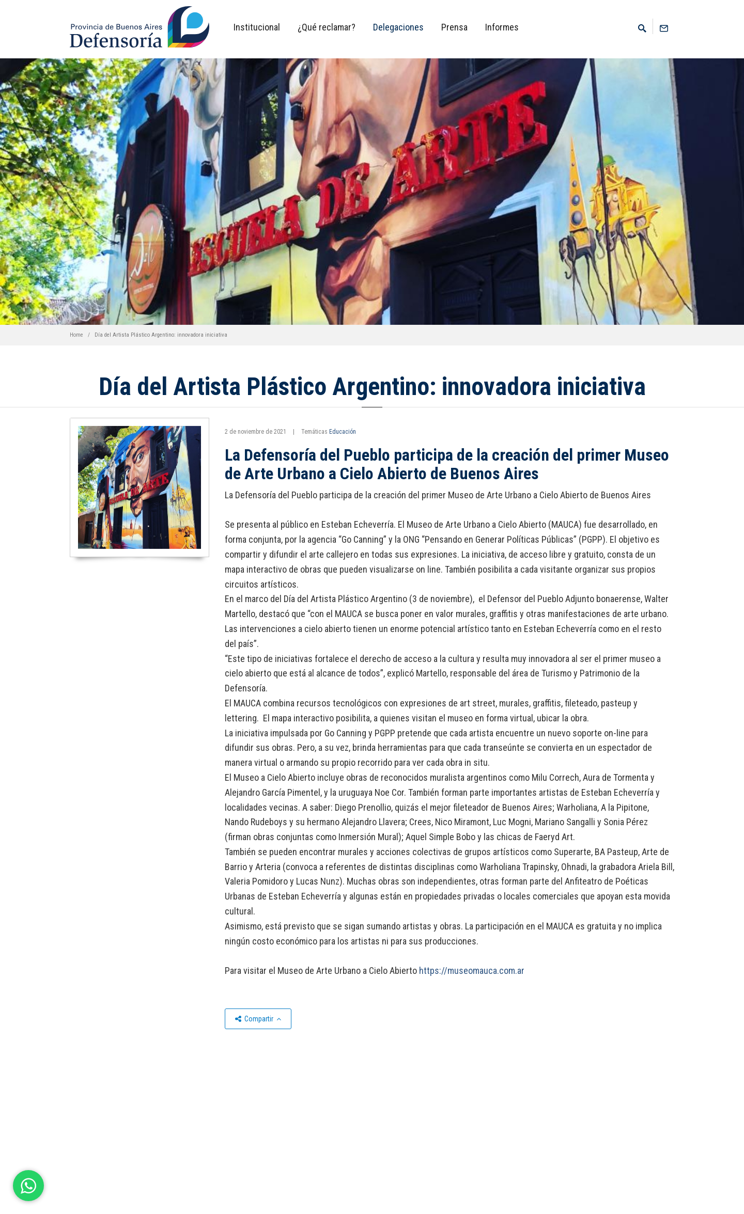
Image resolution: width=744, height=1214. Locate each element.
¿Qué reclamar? (326, 27)
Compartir (258, 1019)
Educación (342, 431)
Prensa (454, 27)
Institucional (257, 27)
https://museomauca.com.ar (471, 970)
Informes (502, 27)
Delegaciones (398, 27)
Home (76, 335)
